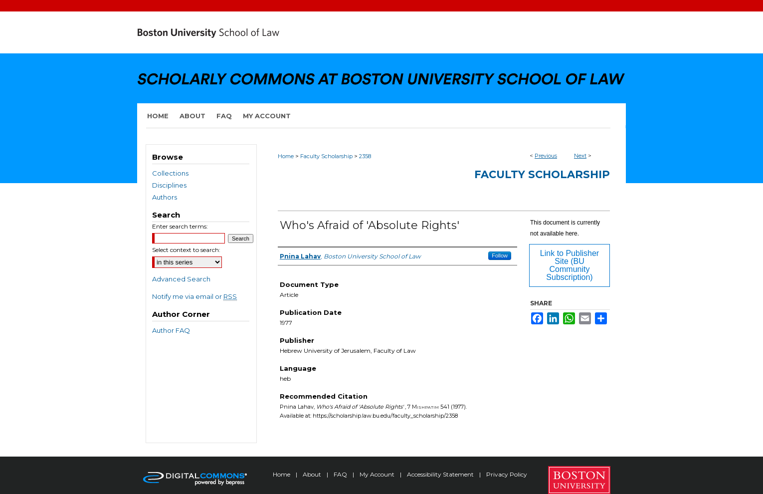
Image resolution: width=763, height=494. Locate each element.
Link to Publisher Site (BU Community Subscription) (569, 265)
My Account (378, 474)
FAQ (341, 474)
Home (286, 156)
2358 (365, 156)
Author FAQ (171, 330)
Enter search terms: (180, 226)
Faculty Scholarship (326, 156)
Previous (546, 155)
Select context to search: (186, 249)
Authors (164, 197)
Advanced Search (181, 279)
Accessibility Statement (441, 474)
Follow (500, 255)
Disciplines (169, 185)
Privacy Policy (506, 474)
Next (580, 155)
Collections (170, 173)
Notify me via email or (194, 296)
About (313, 474)
